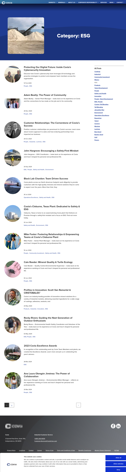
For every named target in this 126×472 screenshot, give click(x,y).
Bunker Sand (98, 135)
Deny (106, 460)
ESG (30, 86)
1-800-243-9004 (39, 439)
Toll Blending (98, 107)
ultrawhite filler (99, 110)
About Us (71, 7)
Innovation (40, 309)
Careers (97, 124)
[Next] (78, 405)
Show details (103, 468)
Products (26, 309)
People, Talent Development (103, 99)
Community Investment (36, 253)
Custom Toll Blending (101, 104)
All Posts (97, 68)
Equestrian (97, 118)
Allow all (106, 448)
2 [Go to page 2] (11, 405)
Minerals (61, 7)
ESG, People (28, 337)
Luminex (39, 142)
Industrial (32, 142)
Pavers (96, 140)
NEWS (111, 7)
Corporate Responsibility (87, 7)
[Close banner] (123, 446)
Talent (96, 121)
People (26, 86)
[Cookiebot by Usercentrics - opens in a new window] (12, 468)
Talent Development (101, 88)
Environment (49, 170)
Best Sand (97, 132)
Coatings (97, 72)
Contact (120, 7)
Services (103, 7)
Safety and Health (38, 170)
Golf (95, 137)
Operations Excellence (31, 197)
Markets (52, 7)
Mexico (96, 80)
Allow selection (106, 454)
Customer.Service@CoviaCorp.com (45, 441)
